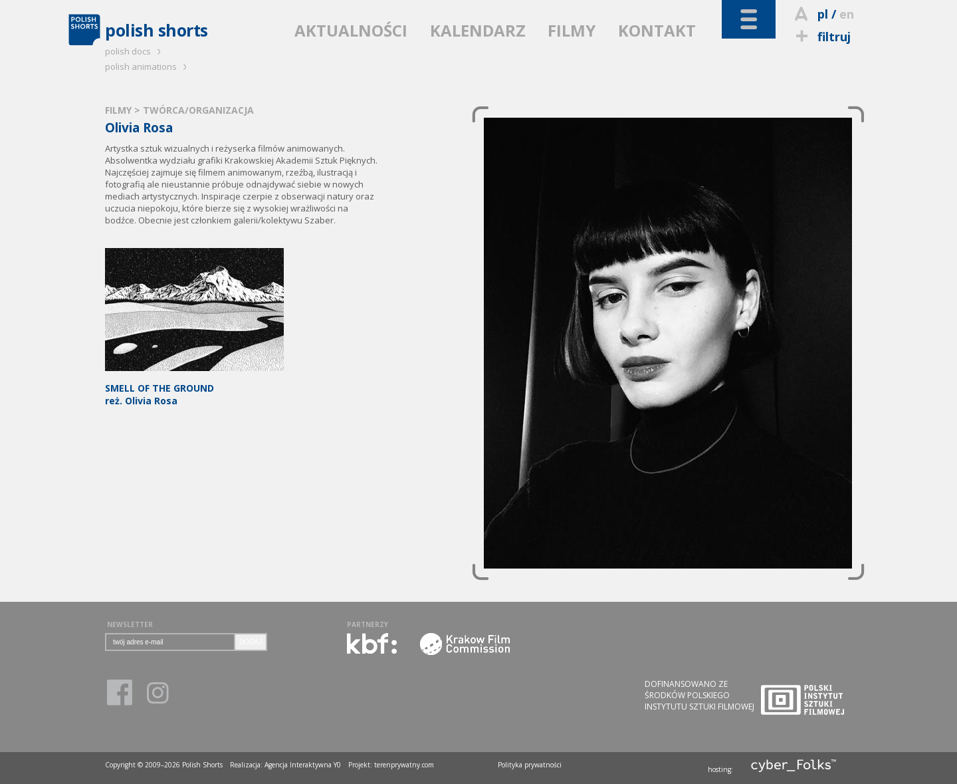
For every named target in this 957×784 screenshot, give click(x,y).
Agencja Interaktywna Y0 (303, 764)
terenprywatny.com (404, 764)
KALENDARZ (478, 30)
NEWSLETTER (130, 624)
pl (822, 14)
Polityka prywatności (530, 764)
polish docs (135, 51)
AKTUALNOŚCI (350, 30)
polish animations (148, 66)
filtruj (821, 37)
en (846, 14)
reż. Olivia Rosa (194, 388)
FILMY (571, 30)
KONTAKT (657, 30)
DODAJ (250, 642)
